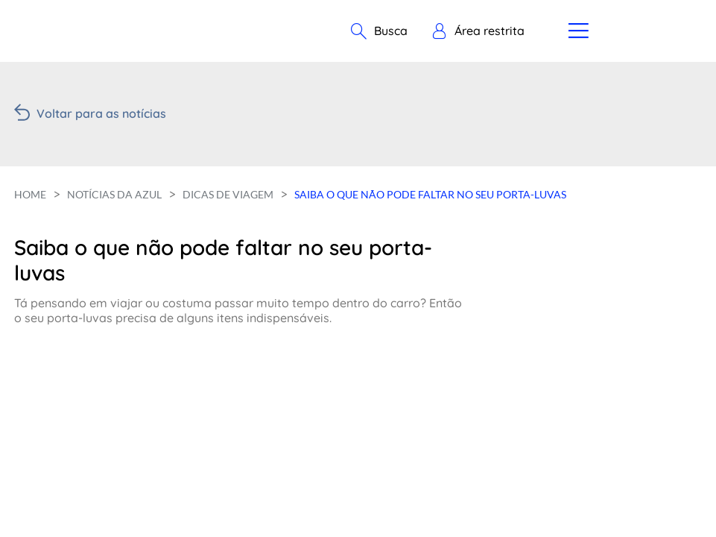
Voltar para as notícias (101, 113)
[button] (477, 31)
